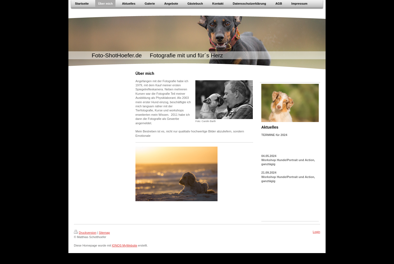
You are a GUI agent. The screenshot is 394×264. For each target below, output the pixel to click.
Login (316, 231)
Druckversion (85, 232)
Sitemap (104, 232)
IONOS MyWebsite (124, 245)
